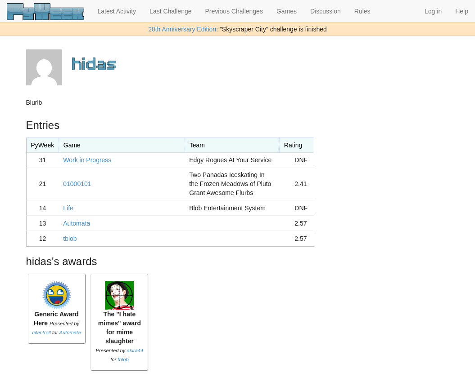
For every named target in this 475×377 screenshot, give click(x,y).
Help (461, 11)
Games (286, 11)
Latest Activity (117, 11)
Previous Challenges (234, 11)
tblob (70, 238)
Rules (362, 11)
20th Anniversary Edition (182, 29)
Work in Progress (87, 160)
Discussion (325, 11)
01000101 (77, 183)
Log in (433, 11)
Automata (76, 223)
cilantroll (41, 332)
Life (68, 208)
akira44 (135, 350)
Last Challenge (170, 11)
